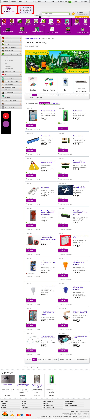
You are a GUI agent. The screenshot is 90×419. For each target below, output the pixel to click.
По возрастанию (44, 103)
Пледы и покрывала (10, 100)
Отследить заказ (69, 401)
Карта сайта (4, 401)
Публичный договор (71, 405)
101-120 (62, 95)
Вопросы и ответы (49, 401)
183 (39, 97)
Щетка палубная (77, 135)
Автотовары (8, 103)
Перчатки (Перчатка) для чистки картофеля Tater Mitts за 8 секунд (48, 212)
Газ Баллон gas (77, 110)
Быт (6, 63)
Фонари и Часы (9, 84)
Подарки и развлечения (11, 81)
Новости (52, 1)
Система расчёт (5, 415)
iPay (28, 415)
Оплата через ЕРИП (49, 407)
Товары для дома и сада (11, 54)
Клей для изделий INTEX (48, 110)
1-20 (34, 95)
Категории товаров (35, 38)
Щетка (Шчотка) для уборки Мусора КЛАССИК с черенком (80, 212)
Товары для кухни (9, 50)
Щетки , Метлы (9, 60)
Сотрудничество (37, 1)
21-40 (39, 95)
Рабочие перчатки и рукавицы (10, 96)
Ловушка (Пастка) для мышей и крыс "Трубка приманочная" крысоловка (48, 237)
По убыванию (54, 103)
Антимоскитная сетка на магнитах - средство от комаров (47, 312)
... (27, 97)
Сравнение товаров (62, 1)
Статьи (45, 1)
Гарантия (27, 1)
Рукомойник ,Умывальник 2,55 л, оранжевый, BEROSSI (80, 262)
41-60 (44, 95)
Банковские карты (20, 416)
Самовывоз (68, 403)
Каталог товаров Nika (10, 107)
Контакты (5, 1)
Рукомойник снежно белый (48, 286)
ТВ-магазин (8, 74)
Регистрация (83, 1)
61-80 (49, 95)
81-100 (55, 95)
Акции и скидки (9, 37)
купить (30, 125)
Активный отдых (9, 78)
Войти (75, 1)
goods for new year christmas (10, 88)
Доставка (13, 1)
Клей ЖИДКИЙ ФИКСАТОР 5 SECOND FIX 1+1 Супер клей (48, 262)
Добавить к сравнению (33, 129)
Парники (7, 44)
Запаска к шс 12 (45, 135)
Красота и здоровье (10, 47)
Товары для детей (10, 71)
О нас (23, 405)
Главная (27, 38)
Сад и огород (8, 41)
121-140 (68, 95)
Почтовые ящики (9, 92)
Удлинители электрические (9, 67)
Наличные (12, 416)
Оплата (20, 1)
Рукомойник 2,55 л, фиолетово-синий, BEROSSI (78, 287)
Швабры (7, 57)
